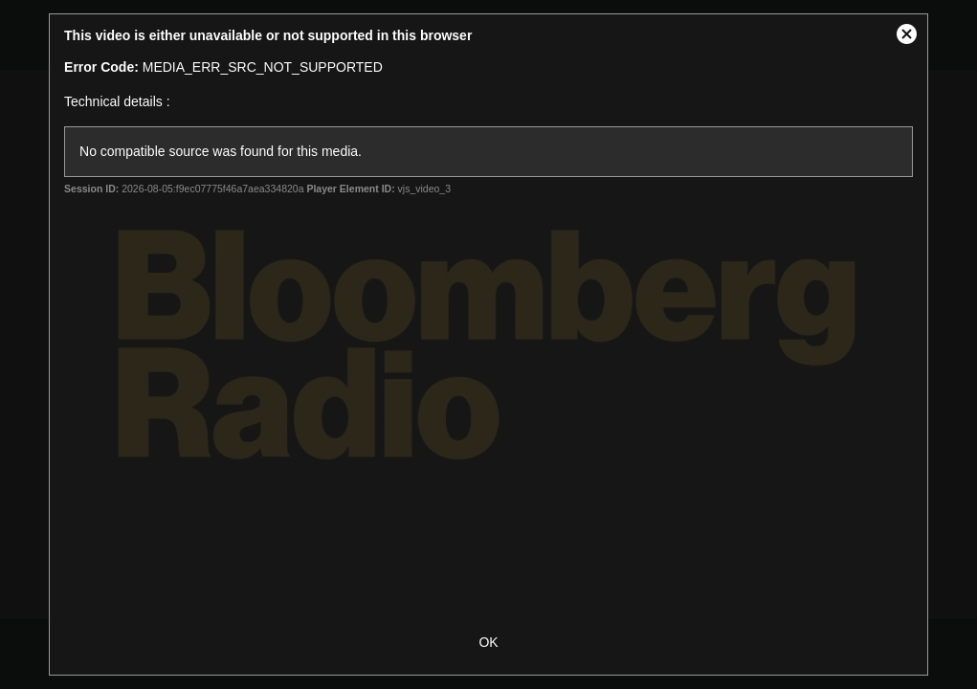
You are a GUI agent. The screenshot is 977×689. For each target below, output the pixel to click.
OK (488, 642)
